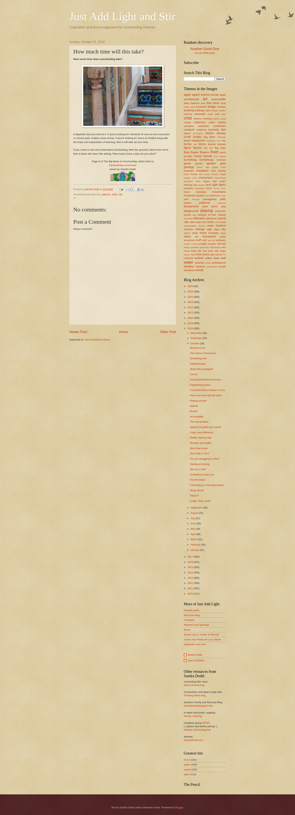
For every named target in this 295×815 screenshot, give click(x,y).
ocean (223, 196)
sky (223, 229)
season (201, 226)
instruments (220, 178)
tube (212, 254)
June (193, 523)
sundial (187, 244)
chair (223, 114)
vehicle (199, 258)
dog (205, 137)
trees (206, 254)
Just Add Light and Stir (122, 16)
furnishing (190, 159)
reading (222, 214)
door (212, 136)
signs (217, 229)
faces (219, 141)
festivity (222, 144)
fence (202, 144)
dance (187, 133)
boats (186, 107)
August (194, 513)
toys (223, 250)
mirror (209, 188)
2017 (191, 556)
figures (197, 147)
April (193, 534)
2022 (191, 307)
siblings (200, 229)
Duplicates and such (195, 644)
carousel (199, 113)
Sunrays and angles (201, 442)
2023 (191, 302)
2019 (191, 323)
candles (222, 110)
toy (217, 250)
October (195, 343)
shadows (188, 229)
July (192, 518)
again (187, 94)
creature (189, 129)
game (187, 163)
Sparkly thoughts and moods (205, 427)
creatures (201, 129)
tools (210, 250)
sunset (221, 243)
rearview (188, 218)
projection (220, 211)
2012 (191, 583)
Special (194, 405)
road (198, 222)
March (194, 539)
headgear (202, 170)
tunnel (218, 254)
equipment (198, 140)
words (199, 270)
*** (74, 198)
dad (223, 129)
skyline (187, 233)
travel (193, 254)
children (197, 118)
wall (223, 258)
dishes (210, 133)
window (188, 266)
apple (223, 94)
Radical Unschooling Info (197, 729)
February (195, 544)
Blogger (179, 807)
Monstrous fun (198, 347)
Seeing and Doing (199, 464)
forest (223, 152)
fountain (188, 156)
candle (214, 110)
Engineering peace (200, 384)
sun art (211, 240)
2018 (191, 328)
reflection (199, 218)
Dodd (187, 136)
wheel (208, 263)
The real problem (199, 421)
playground (191, 210)
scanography (190, 226)
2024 (191, 296)
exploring (210, 141)
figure (187, 147)
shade (210, 225)
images (187, 178)
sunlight (202, 243)
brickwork (201, 106)
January (195, 550)
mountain (201, 191)
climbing (207, 118)
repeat (221, 218)
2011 (191, 588)
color (212, 122)
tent (224, 247)
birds (216, 103)
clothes (216, 119)
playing (206, 210)
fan (195, 144)
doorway (221, 137)
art (205, 99)
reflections (211, 218)
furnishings (207, 159)
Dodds (197, 136)
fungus (222, 156)
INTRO (206, 722)
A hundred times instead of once (207, 390)
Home (123, 332)
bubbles (221, 106)
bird (209, 103)
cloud (223, 119)
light (215, 184)
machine (188, 188)
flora (186, 152)
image (223, 174)
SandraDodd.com (193, 740)
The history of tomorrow (203, 353)
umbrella (188, 258)
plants (214, 206)
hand (223, 167)
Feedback (189, 620)
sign (209, 229)
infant (195, 178)
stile (197, 237)
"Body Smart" (197, 490)
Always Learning (193, 716)
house (194, 174)
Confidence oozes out (202, 474)
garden (211, 163)
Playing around (198, 400)
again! (196, 94)
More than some (199, 448)
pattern (187, 202)
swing (186, 247)
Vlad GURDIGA (196, 660)
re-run (212, 214)
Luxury (193, 374)
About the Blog (192, 615)
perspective (191, 206)
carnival (188, 114)
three (194, 250)
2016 (191, 562)
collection (199, 122)
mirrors (217, 188)
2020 (191, 317)
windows (200, 266)
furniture (221, 159)
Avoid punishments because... (206, 379)
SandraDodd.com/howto (122, 165)
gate (223, 163)
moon (187, 191)
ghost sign (203, 167)
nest (207, 195)
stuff (198, 240)
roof (217, 222)
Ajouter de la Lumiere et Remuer (201, 634)
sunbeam (221, 240)
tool (205, 250)
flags (223, 147)
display (221, 133)
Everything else (198, 358)
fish (211, 148)
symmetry (204, 247)
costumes (219, 125)
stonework (209, 236)
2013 (191, 577)
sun (204, 240)
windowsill (212, 266)
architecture (191, 99)
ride (186, 222)
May (193, 528)
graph (215, 167)
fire (205, 147)
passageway (210, 199)
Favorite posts (191, 610)
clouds (187, 122)
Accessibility (196, 416)
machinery (199, 188)
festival (212, 144)
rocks (210, 222)
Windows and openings (196, 624)
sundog (194, 244)
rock (204, 222)
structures (189, 240)
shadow (221, 225)
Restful (193, 411)
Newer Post (78, 332)
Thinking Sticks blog (195, 695)
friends (207, 156)
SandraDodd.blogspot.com (198, 705)
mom (223, 188)
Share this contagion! (201, 369)
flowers (204, 152)
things (187, 251)
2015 (191, 567)
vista (216, 258)
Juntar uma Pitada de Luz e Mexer (202, 639)
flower (195, 152)
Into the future (197, 479)
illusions (214, 174)
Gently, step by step (200, 437)
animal (205, 94)
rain (194, 215)
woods (222, 266)
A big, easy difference (201, 432)
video (208, 258)
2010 (191, 593)
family (187, 144)
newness (215, 195)
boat (223, 103)
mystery (200, 195)
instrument (206, 177)
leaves (201, 185)
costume (203, 125)
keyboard (188, 181)
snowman (213, 233)
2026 (191, 286)
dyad (187, 140)
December (196, 333)
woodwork (189, 270)
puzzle (187, 214)
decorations (198, 133)
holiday (222, 170)
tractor (187, 254)
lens (208, 184)
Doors (187, 629)
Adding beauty (198, 363)
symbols (194, 247)
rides (192, 222)
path (223, 199)
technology (215, 247)
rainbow (202, 214)
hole (213, 170)
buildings (200, 110)
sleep (195, 233)
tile (120, 194)
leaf (215, 181)
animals (214, 94)
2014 (191, 572)
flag (217, 147)
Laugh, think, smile (200, 500)
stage (223, 233)
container (189, 126)
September (196, 507)
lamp (198, 181)
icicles (207, 174)
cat (217, 113)
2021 (191, 312)
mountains (219, 191)
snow (203, 232)
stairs (115, 194)
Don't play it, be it (199, 453)
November (196, 338)
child (188, 118)
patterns (106, 194)
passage (195, 199)
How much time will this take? (206, 395)
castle (210, 114)
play (223, 206)
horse (186, 174)
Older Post (168, 332)
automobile (218, 99)
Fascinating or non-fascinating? (207, 485)
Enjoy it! (194, 495)
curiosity (213, 129)
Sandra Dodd (195, 654)
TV (224, 254)
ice (200, 174)
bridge (212, 106)
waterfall (199, 262)
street (223, 236)
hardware (189, 170)
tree (199, 254)
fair (224, 140)
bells (203, 103)
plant (205, 206)
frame (198, 156)
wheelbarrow (219, 262)
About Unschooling (194, 685)
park (186, 199)
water (188, 262)
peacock (222, 203)
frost (216, 156)
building (189, 110)
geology (189, 167)
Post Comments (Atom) (97, 339)
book (192, 107)
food (214, 152)
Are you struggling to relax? (205, 458)
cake (207, 110)
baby (186, 103)
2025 (191, 291)
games (199, 163)
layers (206, 181)
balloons (195, 103)
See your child (198, 469)
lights (222, 184)
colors (222, 122)
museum (189, 195)
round (222, 222)
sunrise (212, 243)
